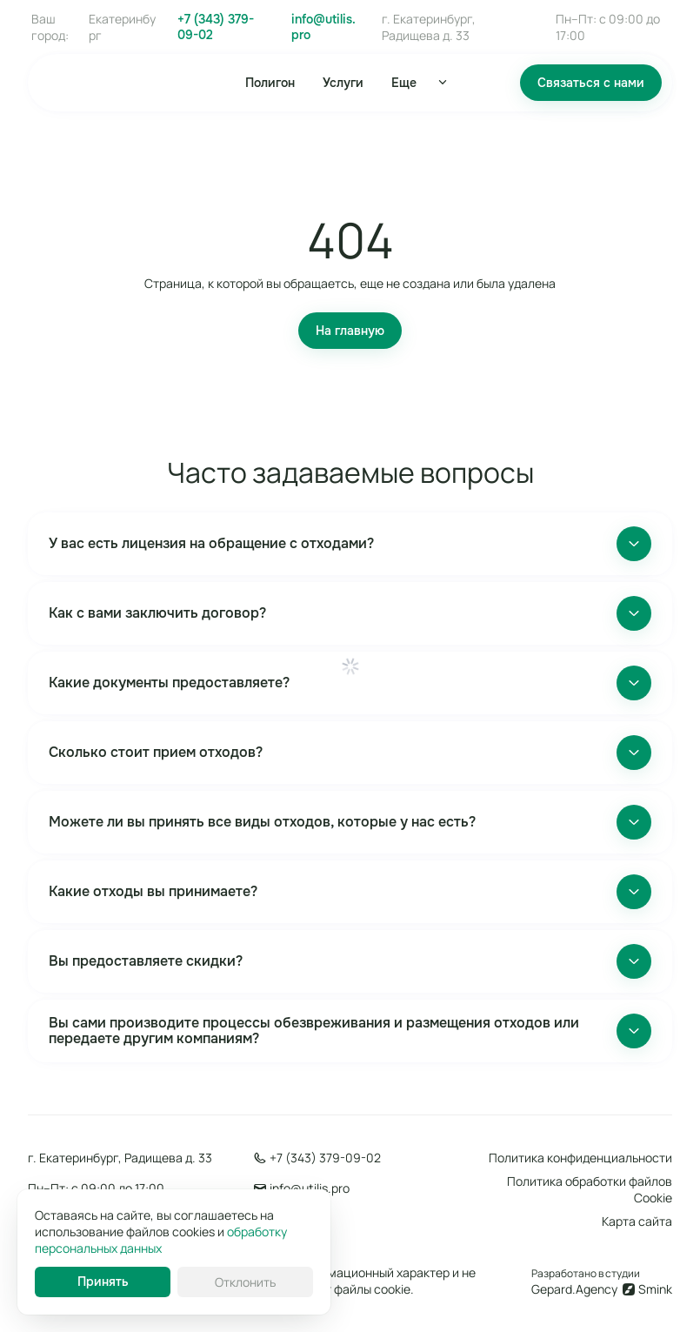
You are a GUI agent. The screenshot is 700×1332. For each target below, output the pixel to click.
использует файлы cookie (337, 1289)
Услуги (343, 82)
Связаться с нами (590, 82)
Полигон (270, 82)
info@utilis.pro (323, 27)
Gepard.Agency (574, 1289)
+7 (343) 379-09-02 (215, 27)
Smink (655, 1289)
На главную (350, 330)
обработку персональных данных (161, 1239)
